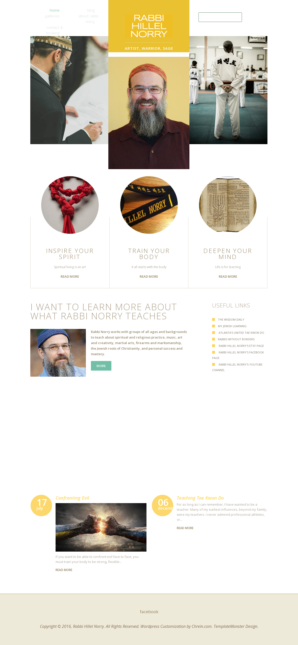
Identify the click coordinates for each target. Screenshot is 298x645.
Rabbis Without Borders (236, 339)
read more (70, 276)
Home (55, 10)
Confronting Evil (72, 498)
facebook (149, 611)
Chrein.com (202, 626)
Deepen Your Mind (227, 253)
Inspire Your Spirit (70, 253)
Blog (91, 10)
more (101, 366)
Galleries (52, 15)
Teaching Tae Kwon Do (200, 498)
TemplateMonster (229, 626)
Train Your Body (149, 253)
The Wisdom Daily (231, 319)
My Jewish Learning (232, 326)
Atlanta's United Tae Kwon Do (241, 332)
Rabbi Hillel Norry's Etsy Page (241, 346)
